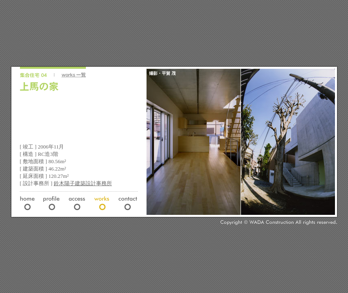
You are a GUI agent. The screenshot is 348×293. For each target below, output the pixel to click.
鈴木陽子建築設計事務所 (83, 183)
